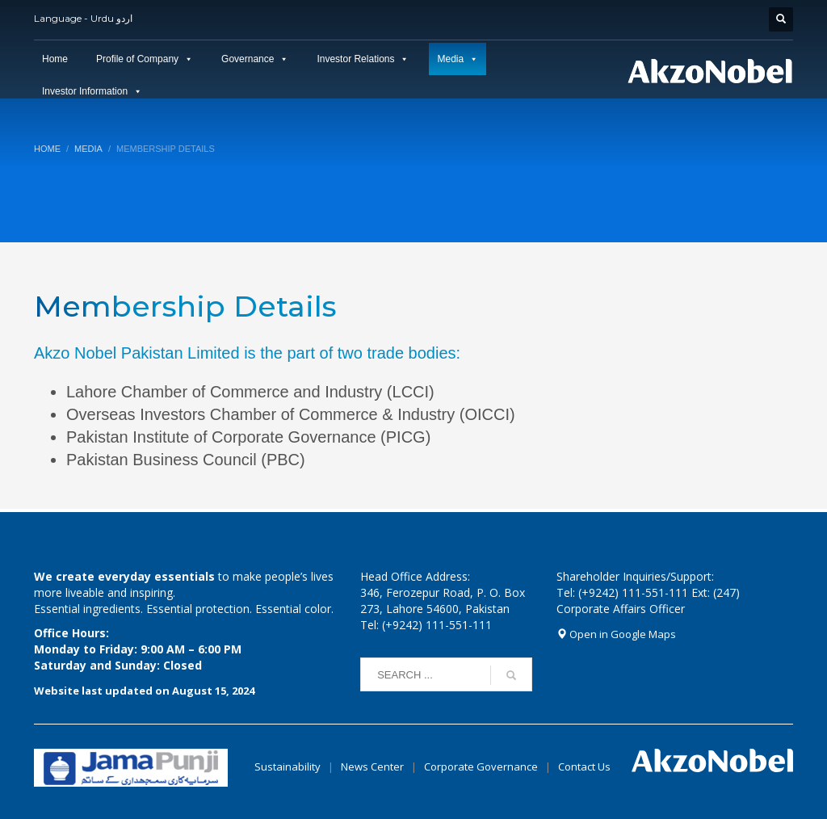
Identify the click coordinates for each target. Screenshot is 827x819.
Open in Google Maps (616, 634)
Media (450, 59)
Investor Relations (355, 59)
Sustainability (287, 766)
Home (55, 59)
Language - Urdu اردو (83, 18)
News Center (373, 766)
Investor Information (85, 91)
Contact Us (584, 766)
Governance (247, 59)
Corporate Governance (481, 766)
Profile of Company (137, 59)
